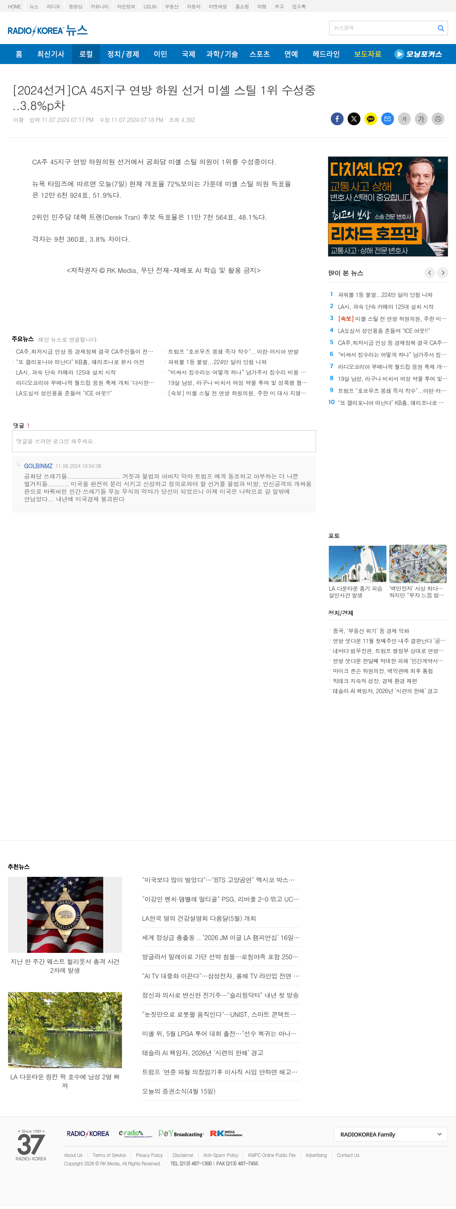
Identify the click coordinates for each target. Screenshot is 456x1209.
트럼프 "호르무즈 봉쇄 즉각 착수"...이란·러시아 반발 (233, 351)
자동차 (193, 6)
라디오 (53, 6)
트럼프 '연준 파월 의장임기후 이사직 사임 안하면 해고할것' (221, 1072)
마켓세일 (218, 6)
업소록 (299, 6)
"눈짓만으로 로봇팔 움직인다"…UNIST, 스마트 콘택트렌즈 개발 (221, 1014)
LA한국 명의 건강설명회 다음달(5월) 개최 (199, 918)
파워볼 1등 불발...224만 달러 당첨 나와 (217, 362)
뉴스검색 (344, 27)
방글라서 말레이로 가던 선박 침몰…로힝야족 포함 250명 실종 (221, 956)
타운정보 (126, 6)
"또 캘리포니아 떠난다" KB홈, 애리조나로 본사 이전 (80, 362)
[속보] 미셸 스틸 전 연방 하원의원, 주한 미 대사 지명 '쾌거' (242, 393)
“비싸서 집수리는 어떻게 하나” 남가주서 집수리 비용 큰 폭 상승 (247, 372)
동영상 (75, 6)
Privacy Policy (149, 1154)
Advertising (316, 1154)
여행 (261, 6)
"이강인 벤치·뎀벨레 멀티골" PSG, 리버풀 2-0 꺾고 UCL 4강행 (221, 899)
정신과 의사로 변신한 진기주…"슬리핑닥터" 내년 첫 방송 (220, 995)
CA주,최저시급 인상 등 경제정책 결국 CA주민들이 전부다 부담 (94, 351)
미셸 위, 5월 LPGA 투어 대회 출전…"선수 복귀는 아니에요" (221, 1033)
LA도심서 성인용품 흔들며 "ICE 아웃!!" (64, 393)
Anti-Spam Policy (220, 1154)
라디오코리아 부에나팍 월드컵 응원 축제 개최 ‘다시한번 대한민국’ (98, 383)
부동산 (171, 6)
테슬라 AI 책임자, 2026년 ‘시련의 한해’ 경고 (385, 691)
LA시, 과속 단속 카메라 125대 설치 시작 (66, 372)
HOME (14, 6)
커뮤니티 (100, 6)
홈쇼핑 (242, 6)
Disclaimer (183, 1154)
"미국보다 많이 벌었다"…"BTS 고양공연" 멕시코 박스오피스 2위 (221, 879)
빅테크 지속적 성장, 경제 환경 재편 (375, 681)
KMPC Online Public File (272, 1154)
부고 (279, 6)
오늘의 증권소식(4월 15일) (178, 1091)
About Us (73, 1154)
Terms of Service (109, 1154)
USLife (150, 6)
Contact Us (348, 1154)
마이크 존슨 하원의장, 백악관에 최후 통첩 (383, 671)
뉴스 (33, 6)
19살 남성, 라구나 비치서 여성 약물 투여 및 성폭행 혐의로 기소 (247, 383)
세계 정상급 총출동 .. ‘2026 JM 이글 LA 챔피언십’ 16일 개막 (221, 937)
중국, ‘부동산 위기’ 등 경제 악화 (371, 631)
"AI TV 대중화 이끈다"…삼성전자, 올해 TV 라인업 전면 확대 (221, 975)
